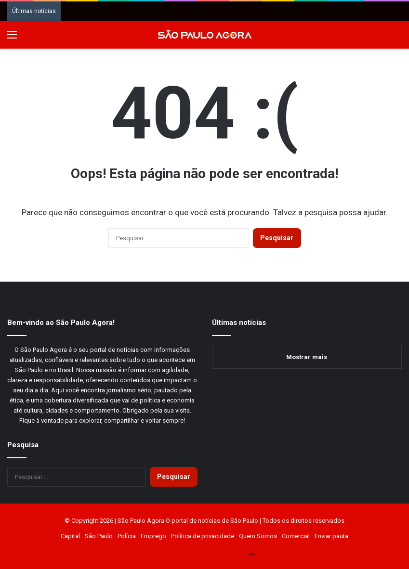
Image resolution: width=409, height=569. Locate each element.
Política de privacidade (202, 536)
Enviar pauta (331, 536)
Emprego (153, 536)
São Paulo (99, 536)
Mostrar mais (306, 357)
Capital (70, 536)
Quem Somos (258, 536)
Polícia (127, 536)
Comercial (296, 536)
